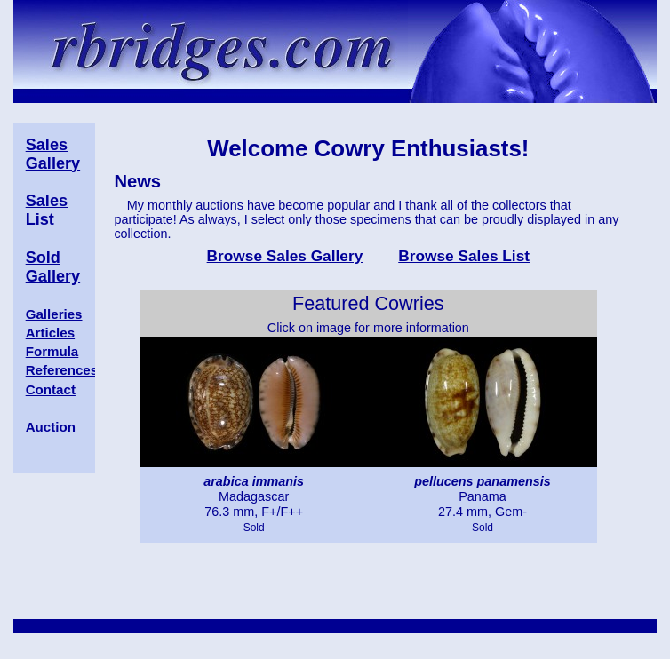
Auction (51, 426)
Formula (52, 351)
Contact (51, 389)
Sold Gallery (53, 267)
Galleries (54, 314)
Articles (50, 332)
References (62, 369)
